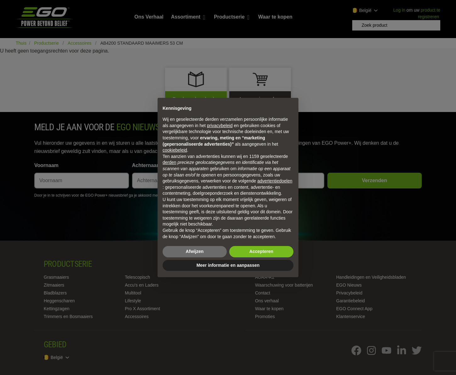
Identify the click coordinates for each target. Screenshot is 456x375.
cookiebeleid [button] (175, 150)
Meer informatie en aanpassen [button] (228, 265)
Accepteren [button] (261, 251)
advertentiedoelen (274, 180)
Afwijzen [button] (195, 251)
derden (169, 162)
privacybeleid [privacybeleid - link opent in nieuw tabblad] (220, 125)
